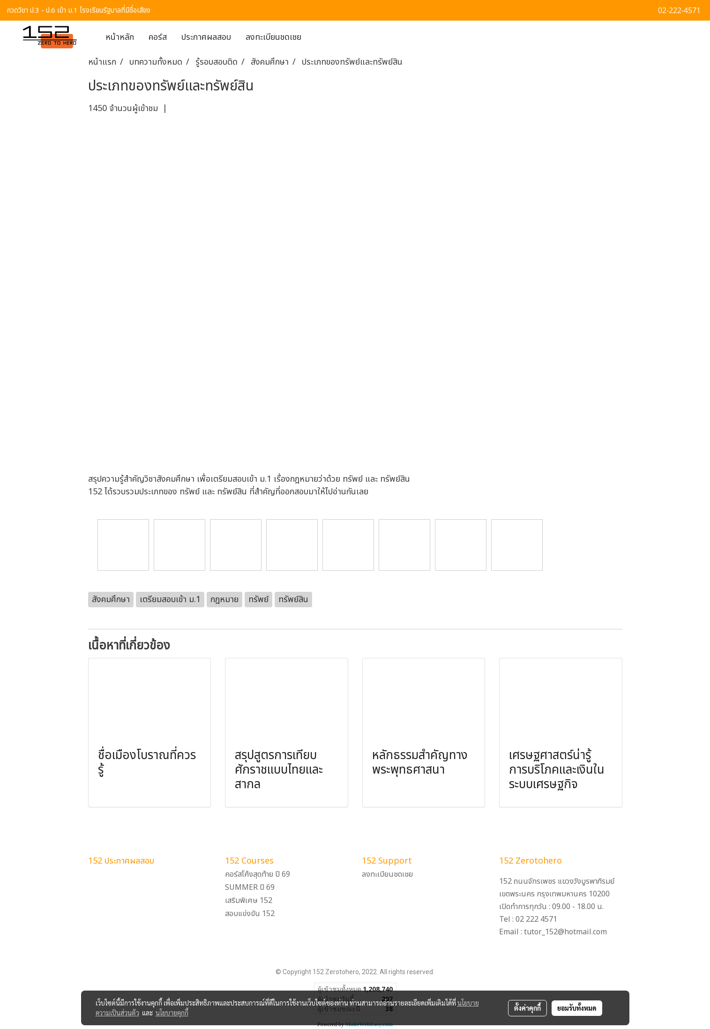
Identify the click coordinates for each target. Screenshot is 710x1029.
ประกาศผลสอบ (206, 37)
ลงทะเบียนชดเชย (273, 37)
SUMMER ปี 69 (250, 887)
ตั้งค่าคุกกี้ (527, 1008)
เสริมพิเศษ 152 (248, 900)
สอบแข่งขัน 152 (250, 913)
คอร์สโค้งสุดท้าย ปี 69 (257, 874)
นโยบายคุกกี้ (172, 1012)
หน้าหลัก (119, 37)
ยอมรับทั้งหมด (577, 1008)
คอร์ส (158, 37)
